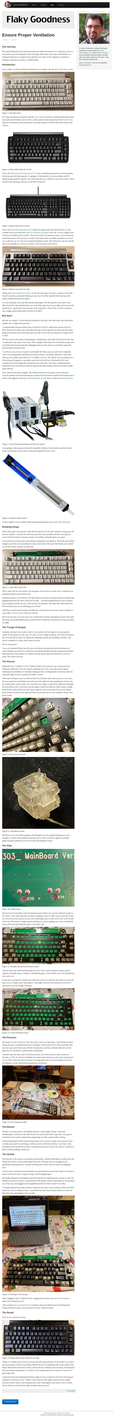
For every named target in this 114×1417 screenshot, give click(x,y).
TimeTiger (104, 53)
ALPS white (68, 120)
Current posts (10, 1402)
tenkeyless (24, 244)
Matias (4, 69)
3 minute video (16, 613)
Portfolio (43, 5)
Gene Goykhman (20, 5)
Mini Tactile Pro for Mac (63, 69)
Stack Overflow (66, 1413)
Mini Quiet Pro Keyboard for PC (22, 173)
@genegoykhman (85, 65)
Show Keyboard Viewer (23, 1305)
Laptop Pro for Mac (23, 293)
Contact (61, 5)
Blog (52, 5)
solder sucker (50, 451)
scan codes (39, 117)
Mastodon (53, 1413)
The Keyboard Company (39, 232)
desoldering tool (34, 378)
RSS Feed (47, 1413)
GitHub (59, 1413)
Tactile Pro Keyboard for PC (21, 230)
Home (34, 5)
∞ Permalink (71, 1391)
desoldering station (66, 378)
